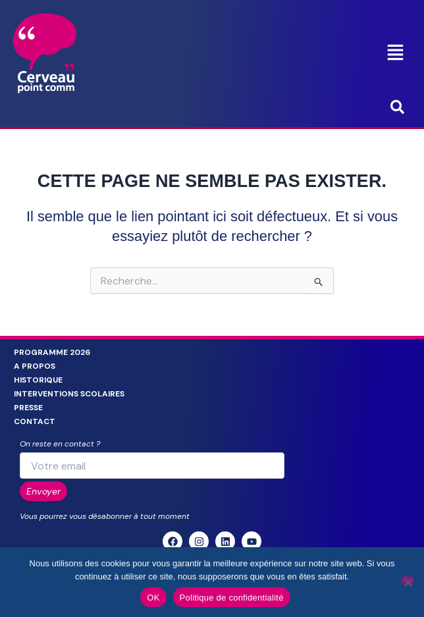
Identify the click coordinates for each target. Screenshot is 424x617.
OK (153, 598)
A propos (34, 366)
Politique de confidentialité (232, 598)
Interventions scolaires (69, 394)
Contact (34, 421)
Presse (28, 407)
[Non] (407, 581)
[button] (396, 53)
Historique (38, 380)
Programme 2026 (52, 352)
